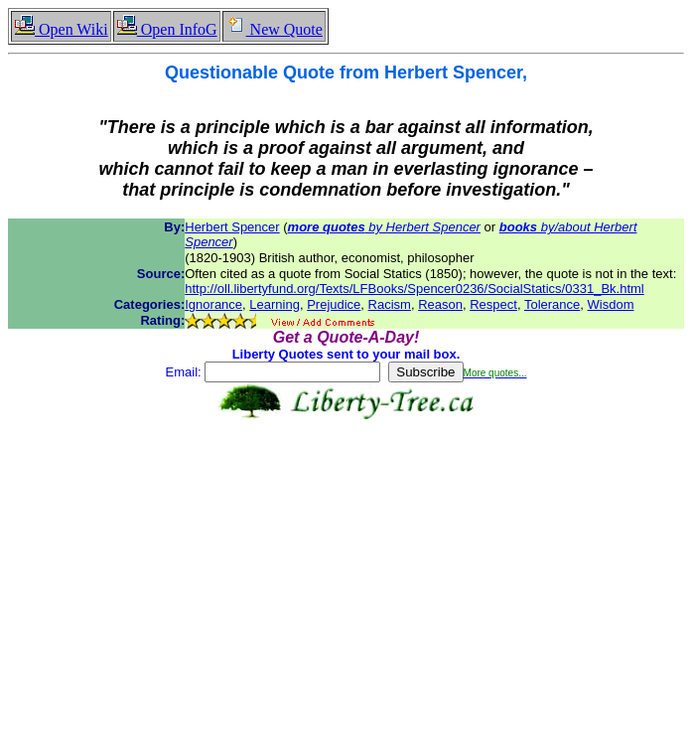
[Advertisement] (350, 577)
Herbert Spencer (232, 227)
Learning (274, 304)
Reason (440, 304)
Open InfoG (166, 29)
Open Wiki (61, 29)
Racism (389, 304)
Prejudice (333, 304)
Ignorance (213, 304)
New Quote (274, 29)
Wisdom (611, 304)
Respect (493, 304)
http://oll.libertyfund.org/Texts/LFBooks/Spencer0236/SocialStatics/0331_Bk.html (414, 288)
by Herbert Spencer (384, 227)
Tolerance (552, 304)
